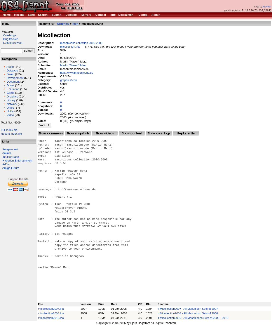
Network (12, 104)
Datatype (12, 70)
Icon (75, 23)
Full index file (9, 130)
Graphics (12, 96)
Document (13, 81)
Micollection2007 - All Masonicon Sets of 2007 (189, 308)
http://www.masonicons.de (76, 72)
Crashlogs (8, 35)
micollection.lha (70, 46)
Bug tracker (9, 39)
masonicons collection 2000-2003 (81, 43)
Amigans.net (10, 149)
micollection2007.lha (51, 308)
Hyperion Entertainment (17, 160)
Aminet (6, 153)
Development (15, 78)
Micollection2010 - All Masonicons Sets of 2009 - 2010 (194, 318)
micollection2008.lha (51, 313)
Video (10, 115)
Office (10, 107)
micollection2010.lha (51, 318)
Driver (10, 85)
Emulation (13, 89)
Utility (10, 111)
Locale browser (12, 42)
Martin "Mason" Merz (73, 65)
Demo (10, 74)
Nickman (267, 6)
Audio (10, 66)
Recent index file (11, 133)
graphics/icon (68, 80)
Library (11, 100)
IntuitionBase (10, 156)
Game (10, 92)
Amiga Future (10, 168)
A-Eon (6, 164)
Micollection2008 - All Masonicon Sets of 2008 (189, 313)
